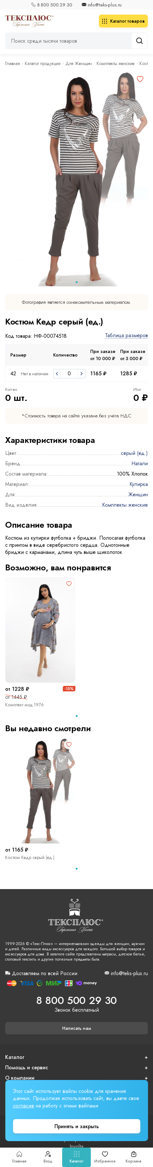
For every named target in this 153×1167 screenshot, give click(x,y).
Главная (19, 1157)
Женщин (138, 494)
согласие (23, 1105)
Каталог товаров (123, 21)
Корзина (133, 1157)
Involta (76, 1146)
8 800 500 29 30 (54, 4)
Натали (139, 463)
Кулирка (138, 484)
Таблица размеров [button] (126, 335)
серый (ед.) (134, 453)
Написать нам (76, 1028)
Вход (48, 1157)
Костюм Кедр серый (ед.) (29, 857)
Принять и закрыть (76, 1126)
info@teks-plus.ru (105, 4)
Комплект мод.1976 (24, 704)
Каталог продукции (43, 63)
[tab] (77, 282)
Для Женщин (78, 63)
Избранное (105, 1157)
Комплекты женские (116, 63)
